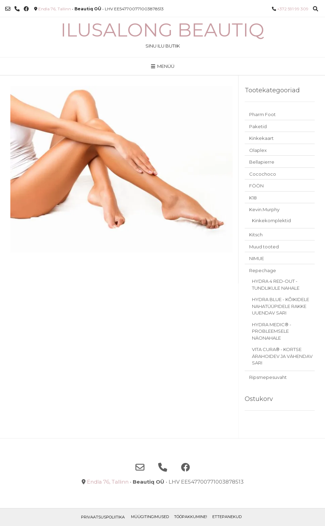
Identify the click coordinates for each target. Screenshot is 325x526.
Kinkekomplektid (271, 220)
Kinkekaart (261, 138)
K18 (253, 197)
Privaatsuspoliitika (103, 517)
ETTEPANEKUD (227, 516)
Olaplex (258, 150)
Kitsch (256, 234)
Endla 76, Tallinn (54, 8)
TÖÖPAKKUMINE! (190, 516)
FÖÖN (256, 185)
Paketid (258, 126)
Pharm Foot (262, 114)
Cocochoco (262, 174)
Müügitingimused (150, 516)
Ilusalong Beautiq (162, 30)
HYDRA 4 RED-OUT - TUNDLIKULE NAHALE (275, 284)
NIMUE (256, 258)
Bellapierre (261, 162)
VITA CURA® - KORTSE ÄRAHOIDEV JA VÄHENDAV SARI (282, 356)
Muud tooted (264, 246)
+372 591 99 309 (292, 8)
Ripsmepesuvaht (268, 377)
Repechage (262, 270)
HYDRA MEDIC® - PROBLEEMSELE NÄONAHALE (271, 331)
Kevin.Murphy (264, 209)
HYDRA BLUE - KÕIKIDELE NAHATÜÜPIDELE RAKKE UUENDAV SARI (280, 306)
